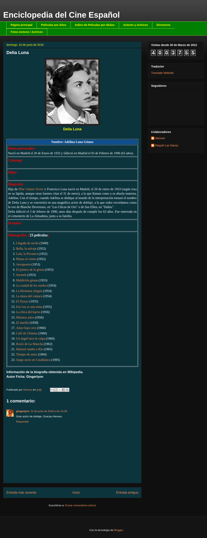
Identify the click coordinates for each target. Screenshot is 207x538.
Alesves (160, 138)
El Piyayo (22, 301)
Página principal (21, 25)
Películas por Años (53, 25)
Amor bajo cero (26, 328)
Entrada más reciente (21, 492)
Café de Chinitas (27, 333)
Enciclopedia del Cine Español (61, 14)
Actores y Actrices (135, 25)
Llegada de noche (27, 243)
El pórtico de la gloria (30, 269)
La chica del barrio (28, 312)
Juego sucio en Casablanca (33, 359)
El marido (22, 322)
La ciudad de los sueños (31, 285)
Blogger (118, 530)
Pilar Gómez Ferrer (31, 189)
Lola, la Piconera (27, 253)
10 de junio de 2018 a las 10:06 (49, 411)
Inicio (76, 492)
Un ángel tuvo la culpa (30, 338)
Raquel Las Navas (166, 145)
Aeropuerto (23, 264)
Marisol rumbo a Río (29, 349)
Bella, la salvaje (26, 248)
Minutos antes (25, 317)
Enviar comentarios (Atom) (80, 505)
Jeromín (21, 275)
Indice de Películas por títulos (95, 25)
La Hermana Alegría (29, 291)
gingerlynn (22, 411)
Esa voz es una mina (29, 306)
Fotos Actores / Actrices (27, 32)
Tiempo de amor (26, 354)
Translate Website (162, 73)
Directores (163, 25)
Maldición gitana (27, 280)
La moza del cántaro (29, 296)
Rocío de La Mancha (29, 344)
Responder (22, 421)
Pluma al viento (26, 259)
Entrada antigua (127, 492)
